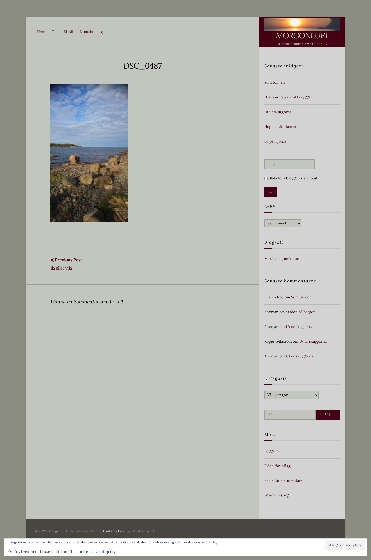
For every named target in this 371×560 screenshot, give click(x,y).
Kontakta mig (91, 31)
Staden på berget (300, 312)
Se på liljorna (275, 141)
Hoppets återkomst (280, 126)
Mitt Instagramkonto (281, 258)
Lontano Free (114, 531)
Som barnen (274, 82)
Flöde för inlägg (277, 465)
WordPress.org (276, 495)
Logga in (271, 451)
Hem (41, 31)
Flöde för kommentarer (284, 480)
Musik (69, 31)
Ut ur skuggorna (278, 111)
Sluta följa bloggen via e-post (290, 178)
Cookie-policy (105, 552)
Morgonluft (302, 35)
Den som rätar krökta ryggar (288, 97)
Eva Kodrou (274, 297)
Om (55, 31)
